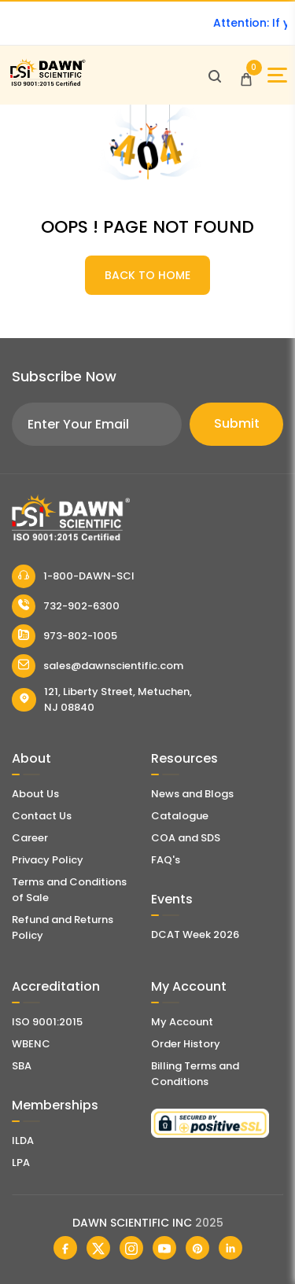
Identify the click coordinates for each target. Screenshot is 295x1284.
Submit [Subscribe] (237, 423)
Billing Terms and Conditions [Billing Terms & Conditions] (195, 1073)
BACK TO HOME (147, 275)
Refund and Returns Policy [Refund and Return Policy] (62, 927)
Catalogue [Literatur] (179, 815)
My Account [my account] (182, 1021)
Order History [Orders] (185, 1043)
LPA (21, 1162)
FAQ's (165, 859)
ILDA (23, 1140)
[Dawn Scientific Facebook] (65, 1248)
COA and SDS (185, 837)
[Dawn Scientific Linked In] (230, 1248)
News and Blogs (192, 793)
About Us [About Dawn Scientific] (35, 793)
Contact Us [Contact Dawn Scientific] (42, 815)
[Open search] (215, 75)
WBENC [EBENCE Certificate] (31, 1043)
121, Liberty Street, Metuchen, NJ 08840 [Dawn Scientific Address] (102, 699)
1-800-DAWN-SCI (73, 576)
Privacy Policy (47, 859)
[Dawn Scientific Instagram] (131, 1248)
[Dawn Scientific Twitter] (98, 1248)
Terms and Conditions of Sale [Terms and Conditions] (69, 889)
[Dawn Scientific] (47, 83)
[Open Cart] (246, 75)
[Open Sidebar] (277, 75)
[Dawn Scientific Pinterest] (197, 1248)
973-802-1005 (64, 636)
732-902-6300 (66, 606)
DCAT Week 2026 (195, 934)
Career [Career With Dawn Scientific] (30, 837)
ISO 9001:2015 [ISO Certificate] (47, 1021)
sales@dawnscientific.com (97, 666)
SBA (21, 1065)
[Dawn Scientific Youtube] (164, 1248)
